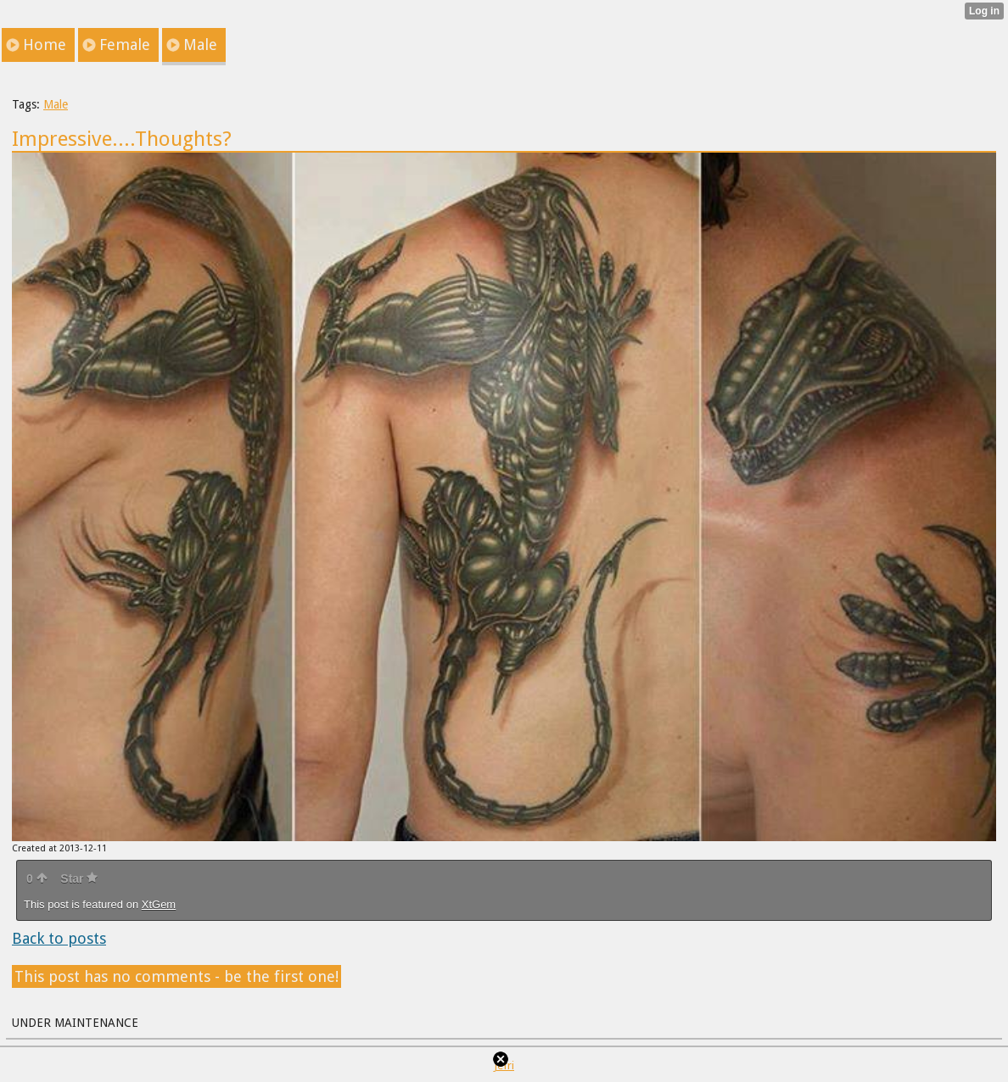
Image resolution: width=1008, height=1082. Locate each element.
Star (79, 878)
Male (55, 104)
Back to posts (59, 938)
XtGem (159, 904)
